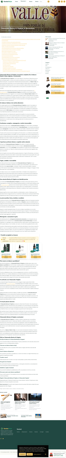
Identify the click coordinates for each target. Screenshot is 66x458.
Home (16, 3)
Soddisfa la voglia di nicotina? (9, 72)
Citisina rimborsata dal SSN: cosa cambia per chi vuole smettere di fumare (34, 406)
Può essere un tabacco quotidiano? (9, 56)
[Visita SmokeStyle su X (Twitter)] (3, 442)
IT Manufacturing (5, 189)
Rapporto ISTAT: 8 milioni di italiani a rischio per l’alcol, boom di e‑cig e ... (20, 406)
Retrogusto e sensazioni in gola (8, 55)
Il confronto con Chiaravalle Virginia (10, 58)
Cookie (47, 434)
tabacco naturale (17, 392)
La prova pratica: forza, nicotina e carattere (11, 53)
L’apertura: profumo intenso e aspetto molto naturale (13, 49)
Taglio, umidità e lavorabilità (8, 50)
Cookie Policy (21, 451)
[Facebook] (62, 4)
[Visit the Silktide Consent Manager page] (45, 454)
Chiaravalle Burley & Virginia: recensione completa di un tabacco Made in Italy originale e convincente (21, 44)
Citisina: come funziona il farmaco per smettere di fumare (5, 406)
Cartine (47, 68)
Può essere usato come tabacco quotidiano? (12, 73)
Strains (29, 3)
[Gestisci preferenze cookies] (37, 454)
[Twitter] (64, 4)
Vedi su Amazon (58, 84)
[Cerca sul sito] (43, 4)
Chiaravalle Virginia (11, 287)
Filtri (46, 69)
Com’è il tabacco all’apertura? (9, 67)
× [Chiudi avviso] (37, 243)
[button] (59, 4)
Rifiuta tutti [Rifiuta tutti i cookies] (30, 454)
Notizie (35, 3)
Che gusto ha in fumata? (8, 70)
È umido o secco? (6, 69)
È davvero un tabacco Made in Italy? (11, 65)
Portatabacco (48, 71)
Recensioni (47, 74)
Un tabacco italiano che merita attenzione (11, 46)
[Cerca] (48, 4)
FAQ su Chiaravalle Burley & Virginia (9, 62)
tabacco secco (9, 392)
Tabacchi (47, 72)
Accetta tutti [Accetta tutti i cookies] (22, 454)
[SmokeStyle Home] (6, 3)
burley (22, 392)
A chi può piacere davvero (7, 59)
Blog (5, 30)
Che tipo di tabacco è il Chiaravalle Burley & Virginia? (14, 64)
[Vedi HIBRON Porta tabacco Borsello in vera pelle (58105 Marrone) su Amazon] (48, 83)
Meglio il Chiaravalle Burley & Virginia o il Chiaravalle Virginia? (16, 75)
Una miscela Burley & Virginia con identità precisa (13, 52)
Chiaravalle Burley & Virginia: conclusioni (11, 61)
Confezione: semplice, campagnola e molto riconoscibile (14, 47)
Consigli (47, 75)
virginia (4, 392)
